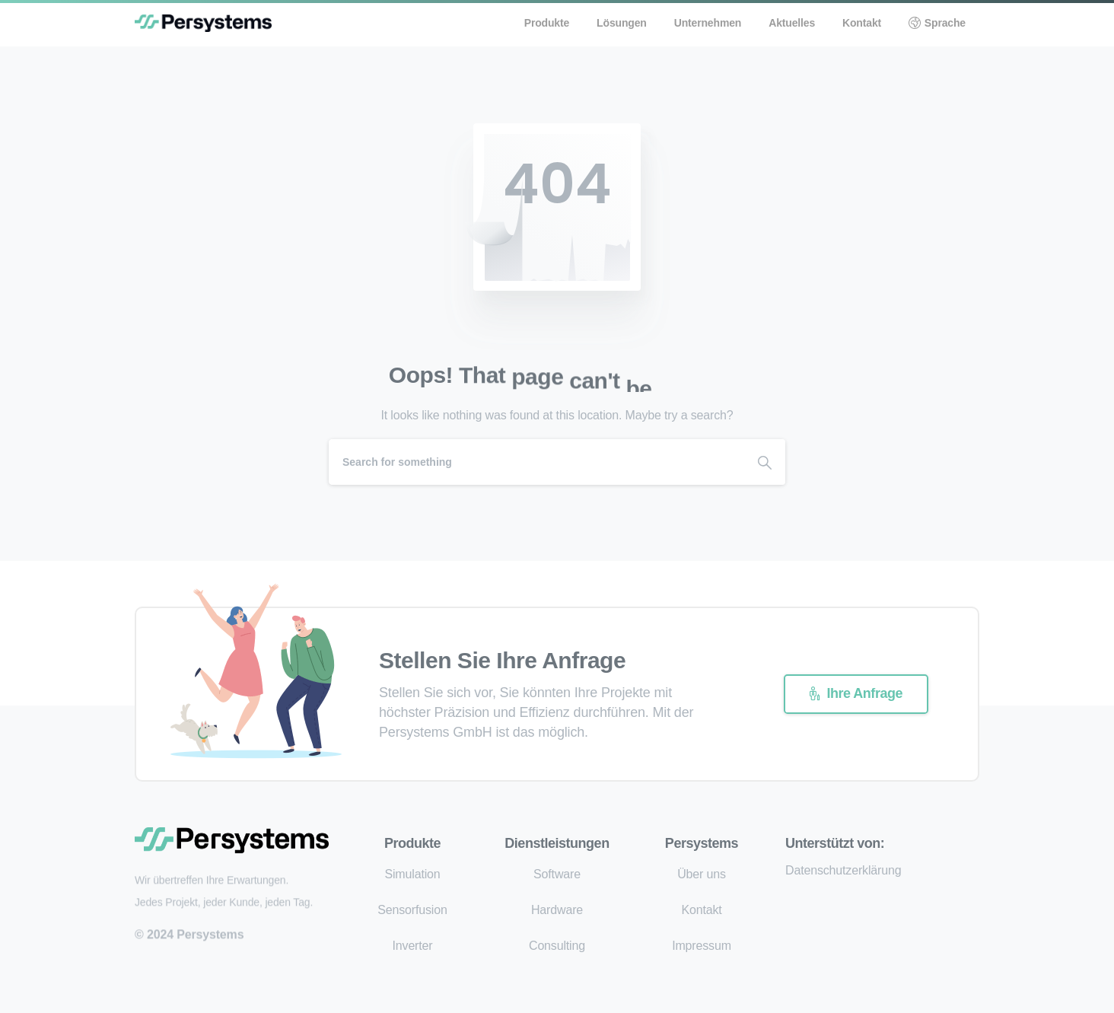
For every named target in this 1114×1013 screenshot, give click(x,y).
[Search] (536, 462)
